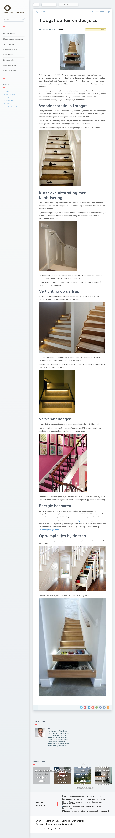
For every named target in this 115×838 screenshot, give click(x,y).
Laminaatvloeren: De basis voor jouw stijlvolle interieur (85, 800)
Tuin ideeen (9, 44)
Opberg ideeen (11, 60)
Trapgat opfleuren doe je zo (68, 20)
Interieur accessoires (49, 5)
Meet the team (12, 94)
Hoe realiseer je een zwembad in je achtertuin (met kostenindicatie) (83, 804)
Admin (62, 29)
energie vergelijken (75, 524)
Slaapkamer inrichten (14, 39)
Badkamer (9, 54)
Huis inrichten (10, 65)
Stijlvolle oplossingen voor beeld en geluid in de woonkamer (82, 809)
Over (9, 91)
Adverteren (11, 101)
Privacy (9, 104)
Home (37, 5)
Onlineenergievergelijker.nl (49, 532)
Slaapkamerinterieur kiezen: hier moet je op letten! (83, 798)
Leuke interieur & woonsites (16, 107)
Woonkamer (10, 33)
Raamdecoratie (11, 49)
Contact (9, 97)
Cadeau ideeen (11, 70)
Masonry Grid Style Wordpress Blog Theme (49, 833)
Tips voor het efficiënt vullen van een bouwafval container (86, 812)
